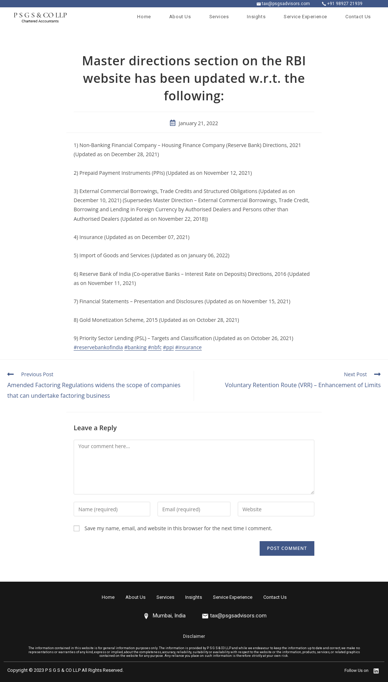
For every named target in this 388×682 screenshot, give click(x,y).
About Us (135, 597)
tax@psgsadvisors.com (286, 3)
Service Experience (232, 597)
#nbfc (155, 347)
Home (108, 597)
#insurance (188, 347)
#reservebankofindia (98, 347)
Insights (193, 597)
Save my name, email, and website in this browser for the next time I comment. (178, 528)
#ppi (168, 347)
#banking (135, 347)
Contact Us (275, 597)
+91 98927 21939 (344, 3)
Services (165, 597)
